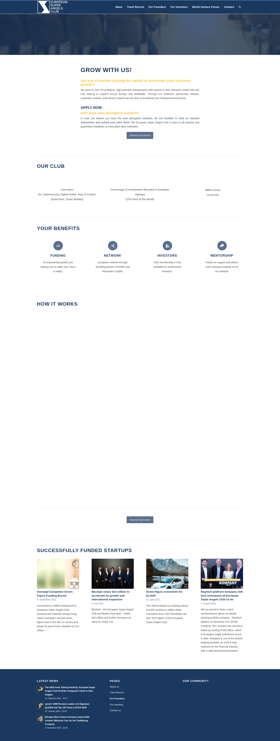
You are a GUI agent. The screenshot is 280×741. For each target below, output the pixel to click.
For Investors (116, 704)
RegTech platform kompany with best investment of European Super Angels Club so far (222, 595)
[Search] (239, 7)
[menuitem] (119, 7)
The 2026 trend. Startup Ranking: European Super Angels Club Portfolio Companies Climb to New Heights (70, 691)
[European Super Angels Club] (52, 7)
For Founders (117, 698)
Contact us (115, 710)
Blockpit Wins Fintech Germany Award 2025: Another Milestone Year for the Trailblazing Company (67, 720)
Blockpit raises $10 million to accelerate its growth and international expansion (110, 595)
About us (114, 686)
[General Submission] (140, 135)
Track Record (117, 692)
